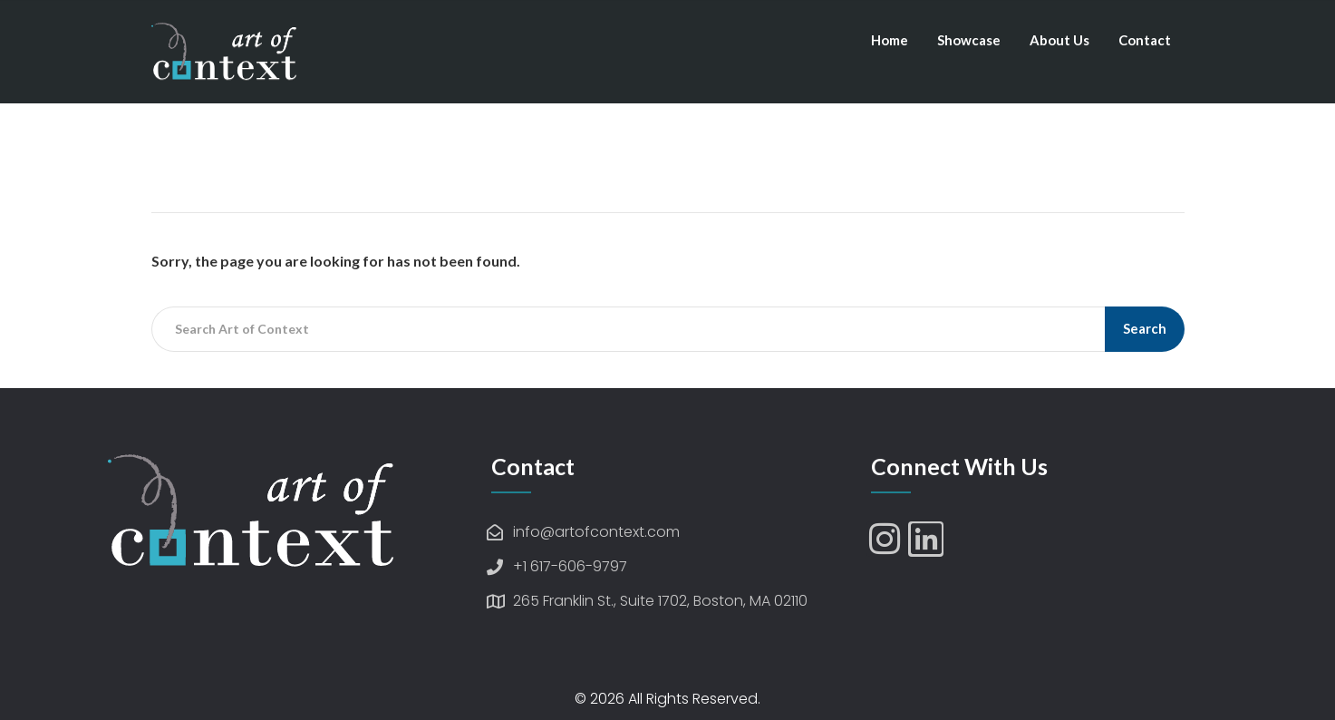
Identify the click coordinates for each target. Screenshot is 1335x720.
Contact (1144, 40)
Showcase (969, 40)
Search (1144, 328)
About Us (1059, 40)
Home (889, 40)
